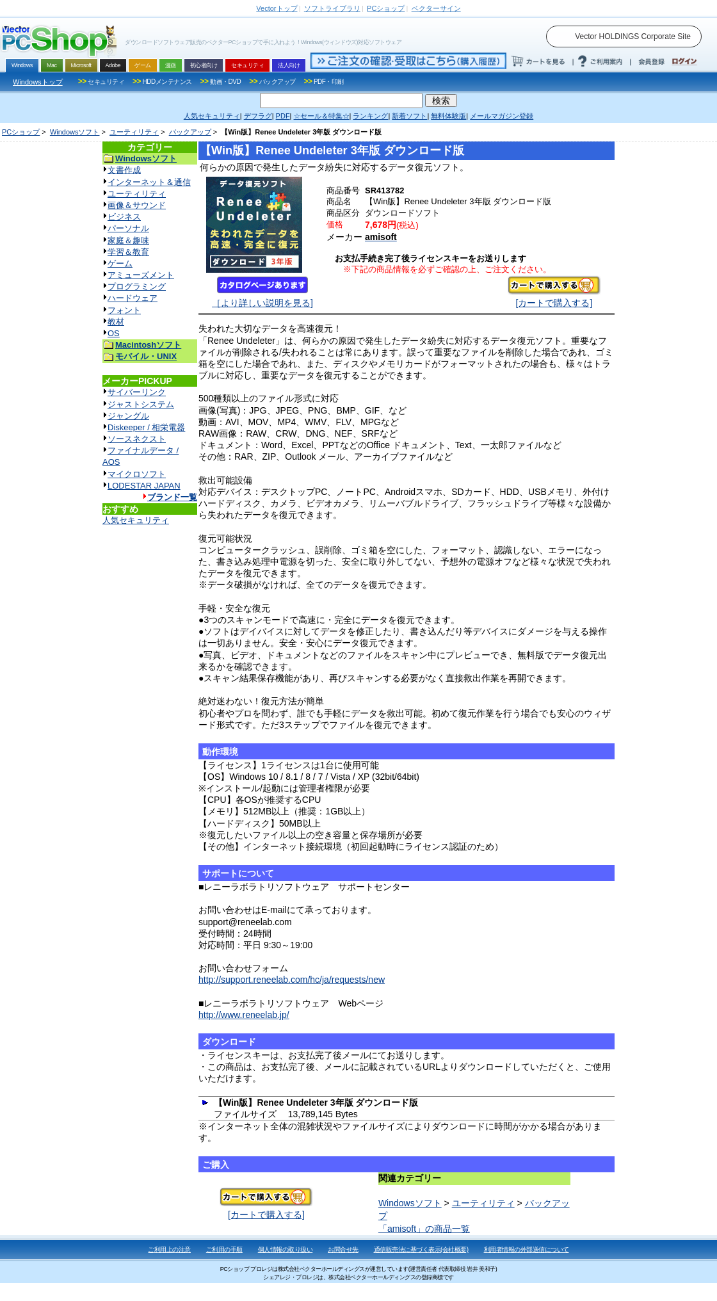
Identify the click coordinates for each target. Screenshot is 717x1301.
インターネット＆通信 (149, 182)
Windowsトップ (38, 82)
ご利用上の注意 (169, 1249)
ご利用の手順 (224, 1249)
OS (114, 333)
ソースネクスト (137, 439)
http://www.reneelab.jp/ (243, 1015)
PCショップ (21, 132)
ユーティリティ (134, 132)
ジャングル (128, 416)
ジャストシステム (141, 404)
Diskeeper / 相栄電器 (146, 427)
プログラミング (137, 286)
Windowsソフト (75, 132)
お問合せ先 (343, 1249)
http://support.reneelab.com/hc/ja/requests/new (291, 979)
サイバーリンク (137, 392)
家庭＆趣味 (128, 240)
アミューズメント (141, 275)
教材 (116, 322)
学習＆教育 (128, 252)
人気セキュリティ (135, 520)
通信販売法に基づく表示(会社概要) (421, 1249)
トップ (276, 8)
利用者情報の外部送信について (526, 1249)
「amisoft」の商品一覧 (424, 1229)
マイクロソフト (137, 474)
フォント (124, 310)
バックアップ (190, 132)
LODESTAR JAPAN (144, 485)
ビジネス (124, 217)
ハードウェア (132, 298)
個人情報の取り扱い (285, 1249)
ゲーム (120, 263)
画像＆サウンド (137, 205)
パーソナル (128, 228)
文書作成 (124, 170)
